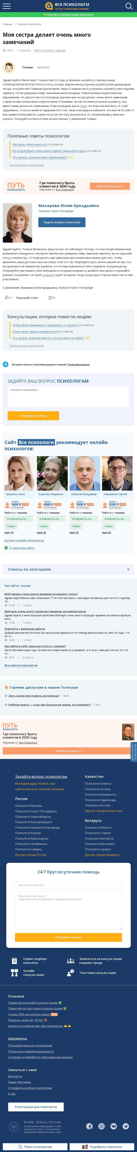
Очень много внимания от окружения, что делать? (45, 325)
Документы (17, 1039)
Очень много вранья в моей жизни (35, 331)
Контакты (15, 1076)
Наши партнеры (19, 1082)
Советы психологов (29, 24)
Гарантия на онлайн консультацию (33, 1003)
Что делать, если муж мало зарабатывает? (40, 157)
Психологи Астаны (98, 789)
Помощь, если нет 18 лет (25, 1020)
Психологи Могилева (100, 844)
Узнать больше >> (110, 186)
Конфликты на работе (16, 519)
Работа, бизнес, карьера (50, 50)
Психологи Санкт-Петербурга (36, 811)
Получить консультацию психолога (68, 14)
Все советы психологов (20, 665)
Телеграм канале (78, 364)
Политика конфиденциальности (31, 1051)
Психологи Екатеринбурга (33, 822)
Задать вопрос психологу (62, 222)
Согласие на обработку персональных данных (40, 1057)
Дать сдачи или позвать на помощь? (34, 695)
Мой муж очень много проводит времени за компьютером (45, 611)
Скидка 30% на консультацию (29, 1014)
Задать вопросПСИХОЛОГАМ (134, 752)
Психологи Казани (28, 833)
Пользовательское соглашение (30, 1045)
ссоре (83, 106)
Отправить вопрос (68, 937)
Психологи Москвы (28, 806)
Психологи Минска (98, 828)
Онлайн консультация (33, 973)
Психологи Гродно (98, 849)
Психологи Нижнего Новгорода (37, 828)
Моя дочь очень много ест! (30, 144)
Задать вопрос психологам (26, 165)
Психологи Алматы (98, 783)
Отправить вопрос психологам (30, 1088)
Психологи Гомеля (98, 833)
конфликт (48, 275)
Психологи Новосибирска (33, 817)
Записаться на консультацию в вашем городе (100, 961)
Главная (7, 24)
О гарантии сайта (21, 548)
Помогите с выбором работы (24, 628)
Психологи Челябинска (31, 844)
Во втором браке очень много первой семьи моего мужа (49, 151)
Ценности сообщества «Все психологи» (35, 1026)
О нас (12, 1094)
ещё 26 (41, 532)
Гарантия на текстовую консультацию (35, 1008)
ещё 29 (74, 532)
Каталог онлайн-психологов (24, 540)
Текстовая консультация (97, 973)
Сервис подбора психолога (35, 961)
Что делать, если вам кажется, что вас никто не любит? (48, 338)
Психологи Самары (28, 849)
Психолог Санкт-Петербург (56, 211)
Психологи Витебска (99, 838)
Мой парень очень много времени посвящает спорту (41, 594)
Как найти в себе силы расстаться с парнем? (35, 646)
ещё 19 (8, 532)
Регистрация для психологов (36, 1107)
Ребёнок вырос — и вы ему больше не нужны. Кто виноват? (50, 704)
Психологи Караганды (100, 800)
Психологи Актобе (97, 805)
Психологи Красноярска (31, 838)
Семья (11, 526)
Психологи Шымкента (100, 794)
